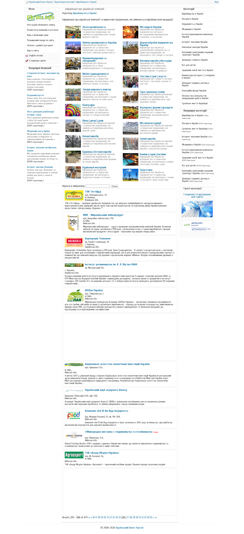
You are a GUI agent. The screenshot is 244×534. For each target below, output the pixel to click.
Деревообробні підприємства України (156, 44)
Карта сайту (33, 50)
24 (116, 517)
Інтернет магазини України (194, 42)
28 (130, 517)
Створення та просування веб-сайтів (197, 195)
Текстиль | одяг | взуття (153, 76)
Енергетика (146, 169)
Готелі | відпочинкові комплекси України (197, 35)
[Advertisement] (120, 337)
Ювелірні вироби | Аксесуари (155, 60)
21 (108, 517)
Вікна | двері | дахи (92, 120)
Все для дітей (188, 65)
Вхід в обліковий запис (38, 35)
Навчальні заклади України (195, 47)
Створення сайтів (35, 60)
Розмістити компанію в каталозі (42, 30)
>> (156, 517)
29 (134, 517)
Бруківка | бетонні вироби (96, 151)
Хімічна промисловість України (99, 42)
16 (94, 517)
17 (96, 517)
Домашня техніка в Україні (195, 59)
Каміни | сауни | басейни (153, 154)
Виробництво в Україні (86, 2)
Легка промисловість (94, 27)
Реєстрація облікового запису (41, 24)
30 (137, 517)
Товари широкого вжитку (96, 89)
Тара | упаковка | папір (152, 91)
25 (119, 517)
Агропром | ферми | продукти (156, 107)
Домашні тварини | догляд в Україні (195, 84)
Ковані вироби (90, 136)
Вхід (216, 2)
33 (145, 517)
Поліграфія (88, 105)
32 (142, 517)
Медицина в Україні (191, 29)
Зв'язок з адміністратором (40, 45)
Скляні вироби (147, 138)
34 (148, 517)
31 (140, 517)
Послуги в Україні (190, 18)
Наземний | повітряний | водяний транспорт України (197, 53)
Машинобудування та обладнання (94, 59)
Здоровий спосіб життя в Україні (197, 70)
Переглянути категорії (64, 2)
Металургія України (151, 27)
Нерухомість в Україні (192, 24)
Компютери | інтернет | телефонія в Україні (198, 76)
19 (102, 517)
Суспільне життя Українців (195, 103)
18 (99, 517)
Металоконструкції (150, 123)
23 (113, 517)
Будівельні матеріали (94, 167)
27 (127, 517)
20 (104, 517)
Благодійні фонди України (194, 90)
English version (34, 55)
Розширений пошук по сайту (40, 40)
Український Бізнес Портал (40, 2)
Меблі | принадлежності (95, 73)
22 (110, 517)
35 (151, 517)
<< (89, 517)
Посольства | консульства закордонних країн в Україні (195, 97)
